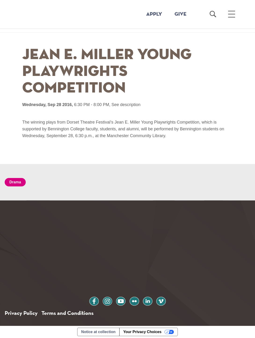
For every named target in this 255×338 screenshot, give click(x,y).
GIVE (180, 14)
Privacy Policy (21, 313)
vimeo (161, 300)
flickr (134, 300)
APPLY (154, 14)
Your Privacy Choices (142, 332)
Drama (15, 182)
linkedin (147, 300)
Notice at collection (98, 332)
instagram (107, 300)
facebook (94, 300)
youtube (121, 300)
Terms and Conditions (67, 313)
